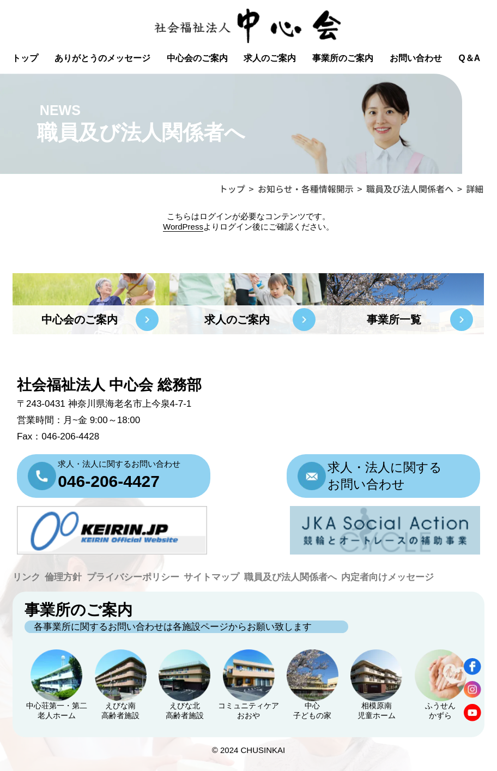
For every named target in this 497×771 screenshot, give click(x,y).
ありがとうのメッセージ (102, 58)
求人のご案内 (270, 58)
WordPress (183, 226)
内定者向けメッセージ (387, 577)
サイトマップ (211, 577)
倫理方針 (63, 577)
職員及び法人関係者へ (290, 577)
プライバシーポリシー (133, 577)
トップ (25, 58)
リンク (26, 577)
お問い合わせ (416, 58)
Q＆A (469, 58)
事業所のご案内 (342, 58)
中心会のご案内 (197, 58)
